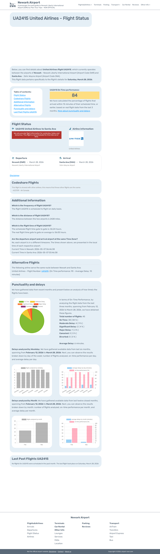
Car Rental (126, 5)
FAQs (57, 540)
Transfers (113, 530)
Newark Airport (29, 2)
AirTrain (113, 526)
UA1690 (45, 271)
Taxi (111, 536)
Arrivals (30, 526)
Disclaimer (52, 551)
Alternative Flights (22, 105)
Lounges (59, 533)
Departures (32, 530)
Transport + (115, 5)
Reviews (135, 5)
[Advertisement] (80, 46)
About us (68, 551)
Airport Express (116, 533)
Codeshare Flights (22, 98)
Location (59, 543)
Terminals (97, 5)
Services (58, 536)
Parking (106, 5)
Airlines (30, 536)
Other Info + (145, 5)
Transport (114, 523)
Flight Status (20, 95)
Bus (111, 540)
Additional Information (24, 102)
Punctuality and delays (24, 108)
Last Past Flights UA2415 (25, 112)
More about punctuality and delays (74, 111)
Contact (61, 551)
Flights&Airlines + (85, 5)
